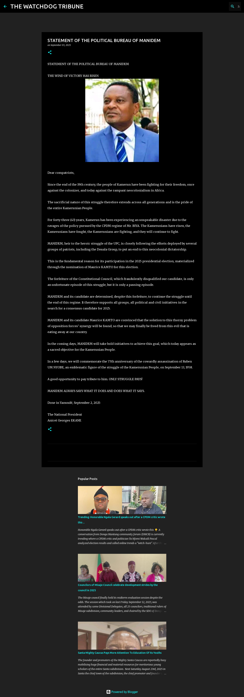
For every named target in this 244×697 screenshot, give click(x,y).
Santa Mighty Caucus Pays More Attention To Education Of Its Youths (120, 652)
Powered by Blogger (122, 691)
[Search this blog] (221, 6)
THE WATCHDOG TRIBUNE (46, 6)
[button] (50, 52)
